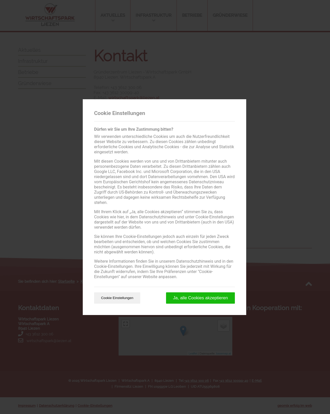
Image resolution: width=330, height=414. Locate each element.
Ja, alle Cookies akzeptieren (200, 297)
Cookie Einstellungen (117, 298)
